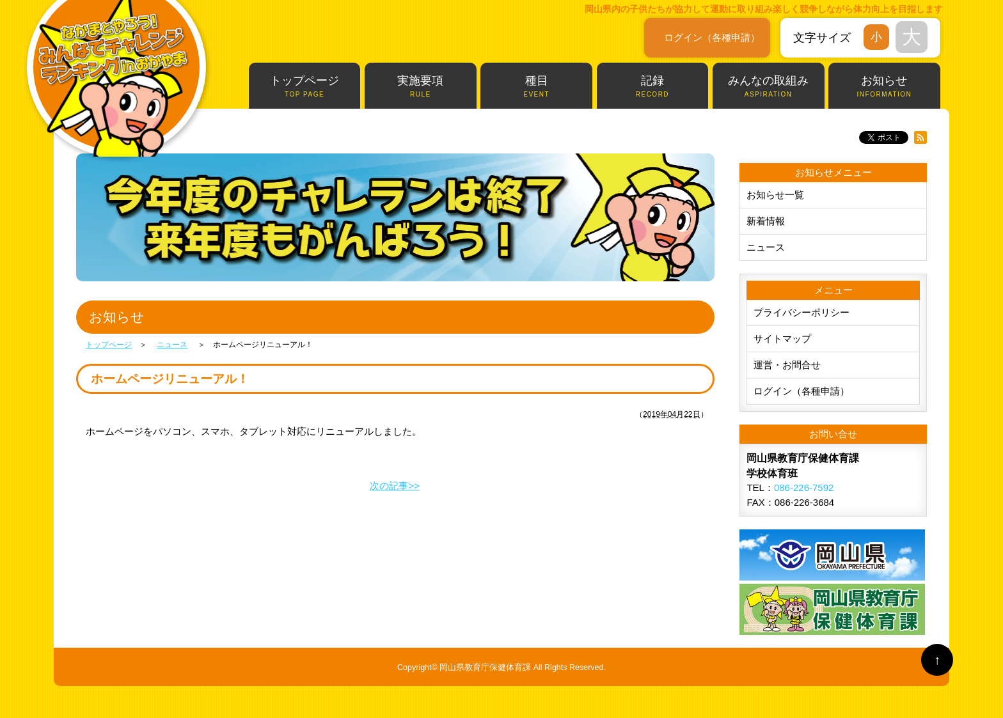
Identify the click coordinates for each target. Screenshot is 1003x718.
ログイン (712, 37)
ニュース (765, 247)
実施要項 (421, 86)
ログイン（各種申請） (801, 391)
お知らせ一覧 (775, 194)
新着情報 (765, 220)
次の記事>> (395, 485)
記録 (653, 86)
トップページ (305, 86)
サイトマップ (782, 338)
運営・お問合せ (787, 364)
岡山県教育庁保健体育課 (485, 667)
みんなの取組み (769, 86)
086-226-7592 (803, 487)
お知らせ (884, 86)
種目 (536, 86)
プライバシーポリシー (801, 312)
